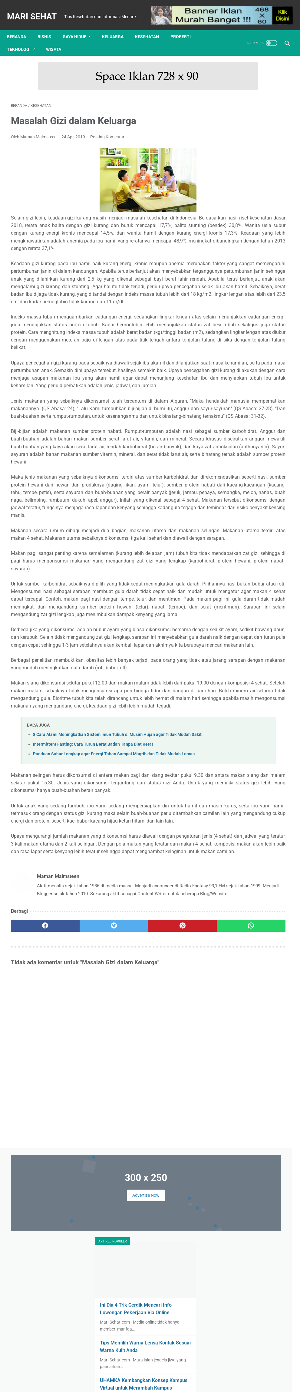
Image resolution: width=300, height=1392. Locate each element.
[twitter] (80, 1150)
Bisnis (48, 26)
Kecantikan (231, 485)
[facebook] (34, 1150)
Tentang (97, 1373)
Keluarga (116, 26)
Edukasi (246, 462)
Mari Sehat (36, 10)
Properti (184, 26)
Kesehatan (151, 26)
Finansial (270, 462)
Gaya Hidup (79, 26)
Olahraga (230, 508)
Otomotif (254, 508)
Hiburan (257, 474)
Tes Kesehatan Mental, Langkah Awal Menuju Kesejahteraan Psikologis (250, 385)
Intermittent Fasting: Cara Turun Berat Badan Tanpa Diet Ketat (93, 923)
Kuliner (255, 497)
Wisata (57, 39)
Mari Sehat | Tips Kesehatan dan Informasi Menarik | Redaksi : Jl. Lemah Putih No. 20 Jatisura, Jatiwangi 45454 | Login (151, 1382)
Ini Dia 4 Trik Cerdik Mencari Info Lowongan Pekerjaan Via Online (253, 197)
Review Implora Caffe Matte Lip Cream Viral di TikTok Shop (269, 671)
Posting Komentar (107, 126)
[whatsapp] (173, 1150)
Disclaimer (140, 1373)
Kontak (118, 1373)
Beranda (20, 26)
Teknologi (23, 39)
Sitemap (202, 1373)
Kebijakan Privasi (173, 1373)
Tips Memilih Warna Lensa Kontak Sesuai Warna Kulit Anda (252, 242)
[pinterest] (127, 1150)
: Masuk (270, 1382)
